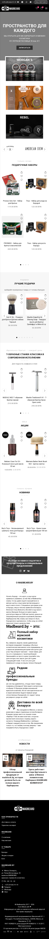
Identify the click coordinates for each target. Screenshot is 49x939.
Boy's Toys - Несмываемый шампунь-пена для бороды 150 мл (13, 530)
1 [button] (20, 264)
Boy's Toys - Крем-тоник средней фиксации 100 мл (36, 529)
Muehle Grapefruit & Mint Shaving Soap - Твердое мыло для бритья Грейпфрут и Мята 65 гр (36, 320)
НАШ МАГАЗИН (40, 2)
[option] (12, 149)
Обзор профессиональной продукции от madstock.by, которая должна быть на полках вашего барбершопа (12, 777)
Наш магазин (6, 840)
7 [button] (32, 337)
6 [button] (29, 337)
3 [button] (25, 264)
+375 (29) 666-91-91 (9, 2)
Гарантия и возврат (9, 825)
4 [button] (28, 264)
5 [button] (27, 337)
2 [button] (23, 264)
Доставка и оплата (9, 822)
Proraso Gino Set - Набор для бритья (12, 202)
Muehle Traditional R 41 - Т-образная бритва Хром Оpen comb (36, 400)
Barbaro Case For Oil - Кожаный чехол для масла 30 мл (12, 463)
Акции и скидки (7, 855)
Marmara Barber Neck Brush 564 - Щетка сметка (36, 462)
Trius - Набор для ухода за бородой (36, 202)
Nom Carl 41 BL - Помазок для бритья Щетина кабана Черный (12, 319)
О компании (6, 837)
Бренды (4, 852)
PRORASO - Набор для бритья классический (12, 244)
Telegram (6, 887)
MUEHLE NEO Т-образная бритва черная (12, 399)
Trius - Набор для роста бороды (36, 244)
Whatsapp (6, 890)
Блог (3, 859)
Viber (5, 892)
